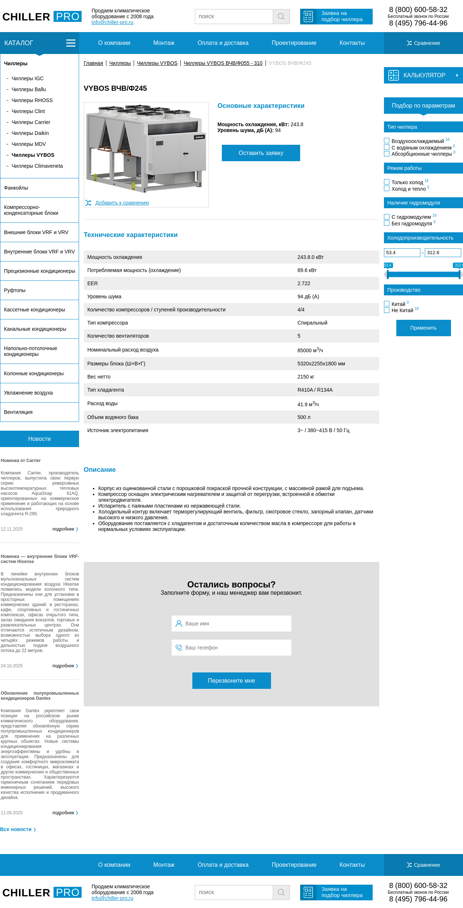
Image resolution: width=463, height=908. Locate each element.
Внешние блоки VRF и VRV (36, 232)
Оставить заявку (261, 153)
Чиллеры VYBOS (157, 63)
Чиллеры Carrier (31, 122)
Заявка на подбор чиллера (341, 16)
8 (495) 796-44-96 (418, 23)
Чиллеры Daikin (30, 133)
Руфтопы (14, 290)
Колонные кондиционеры (34, 373)
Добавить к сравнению (122, 203)
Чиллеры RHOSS (32, 100)
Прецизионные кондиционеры (39, 271)
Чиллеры (120, 63)
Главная (93, 63)
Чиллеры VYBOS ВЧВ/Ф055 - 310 (223, 63)
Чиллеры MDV (29, 144)
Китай (400, 303)
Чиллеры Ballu (29, 89)
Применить (423, 328)
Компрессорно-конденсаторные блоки (31, 210)
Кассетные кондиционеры (34, 310)
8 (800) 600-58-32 (418, 9)
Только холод (410, 182)
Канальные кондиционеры (35, 329)
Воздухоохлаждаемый (421, 140)
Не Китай (405, 310)
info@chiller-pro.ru (112, 22)
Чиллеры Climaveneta (37, 166)
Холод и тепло (410, 188)
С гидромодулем (414, 216)
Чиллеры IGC (28, 78)
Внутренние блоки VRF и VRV (39, 252)
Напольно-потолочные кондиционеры (30, 351)
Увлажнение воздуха (28, 393)
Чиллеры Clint (28, 111)
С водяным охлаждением (423, 147)
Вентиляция (18, 412)
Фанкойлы (16, 188)
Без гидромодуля (414, 223)
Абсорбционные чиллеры (423, 153)
